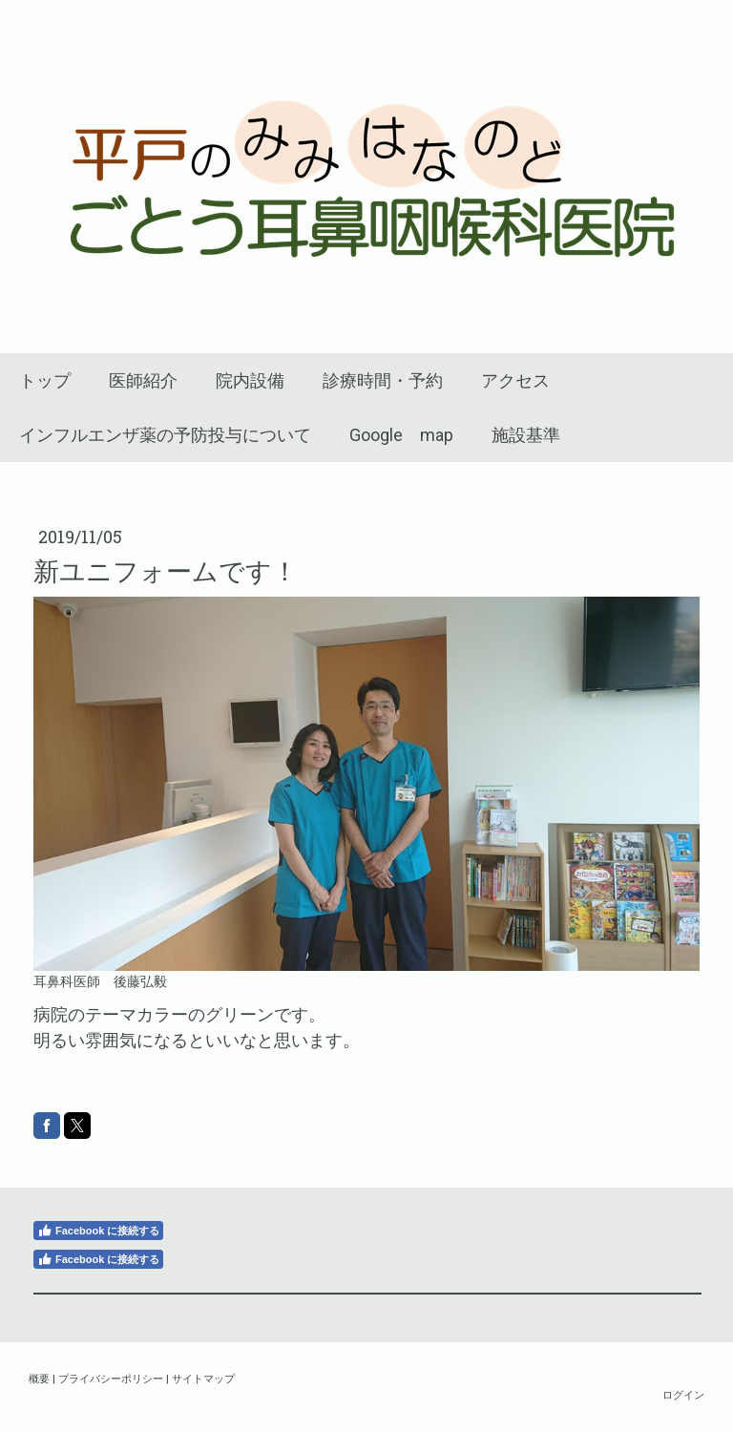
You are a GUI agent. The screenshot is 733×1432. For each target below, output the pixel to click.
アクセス (515, 380)
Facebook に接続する (98, 1230)
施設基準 (526, 435)
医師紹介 (143, 380)
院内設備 (250, 380)
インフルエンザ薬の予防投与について (165, 435)
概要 (39, 1378)
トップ (45, 380)
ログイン (683, 1394)
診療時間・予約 (383, 380)
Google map (401, 435)
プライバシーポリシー (110, 1378)
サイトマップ (203, 1378)
